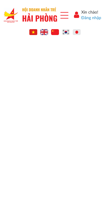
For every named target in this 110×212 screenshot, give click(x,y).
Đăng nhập (91, 18)
